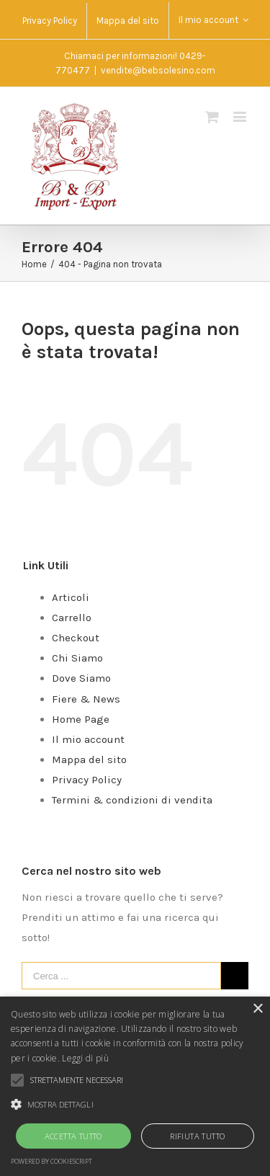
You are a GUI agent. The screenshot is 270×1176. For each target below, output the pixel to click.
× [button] (257, 1009)
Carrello (71, 617)
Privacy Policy (87, 779)
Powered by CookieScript (51, 1161)
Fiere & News (86, 698)
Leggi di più (85, 1058)
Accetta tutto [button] (73, 1136)
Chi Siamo (77, 657)
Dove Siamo (81, 678)
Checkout (75, 637)
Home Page (80, 719)
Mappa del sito (89, 759)
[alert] (135, 1086)
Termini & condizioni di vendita (132, 799)
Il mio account (88, 739)
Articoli (70, 597)
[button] (135, 1105)
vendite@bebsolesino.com (158, 70)
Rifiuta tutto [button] (197, 1136)
